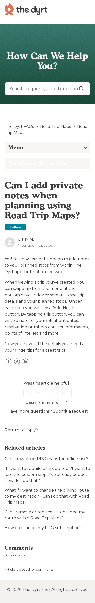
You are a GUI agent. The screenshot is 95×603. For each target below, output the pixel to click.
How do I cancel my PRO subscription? (43, 528)
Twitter (17, 365)
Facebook (8, 365)
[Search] (47, 88)
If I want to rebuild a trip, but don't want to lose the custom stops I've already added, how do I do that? (47, 474)
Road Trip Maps (55, 126)
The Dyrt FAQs (19, 126)
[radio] (34, 393)
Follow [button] (15, 227)
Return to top (21, 430)
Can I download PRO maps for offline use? (46, 458)
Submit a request (70, 411)
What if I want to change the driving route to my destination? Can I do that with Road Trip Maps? (47, 496)
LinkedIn (25, 365)
